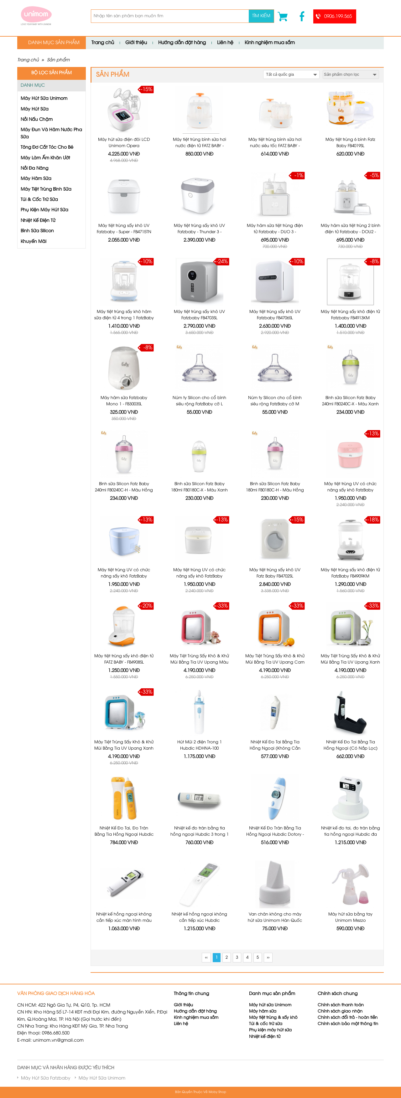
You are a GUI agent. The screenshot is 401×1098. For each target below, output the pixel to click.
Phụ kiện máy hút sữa (270, 1030)
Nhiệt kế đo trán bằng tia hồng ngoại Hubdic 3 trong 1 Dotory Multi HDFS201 (199, 834)
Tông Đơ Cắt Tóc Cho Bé (47, 148)
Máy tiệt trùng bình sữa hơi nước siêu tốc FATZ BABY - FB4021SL (275, 146)
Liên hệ (225, 43)
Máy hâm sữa (262, 1011)
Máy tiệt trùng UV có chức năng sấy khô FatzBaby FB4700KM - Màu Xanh (124, 576)
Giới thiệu (136, 43)
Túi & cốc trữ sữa (265, 1024)
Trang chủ (102, 43)
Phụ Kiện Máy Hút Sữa (44, 210)
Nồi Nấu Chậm (37, 120)
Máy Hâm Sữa (36, 179)
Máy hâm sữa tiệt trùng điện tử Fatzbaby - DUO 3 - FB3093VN (275, 232)
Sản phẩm (58, 60)
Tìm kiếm (261, 16)
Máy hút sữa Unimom (270, 1005)
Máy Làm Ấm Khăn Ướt (45, 158)
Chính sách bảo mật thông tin (348, 1024)
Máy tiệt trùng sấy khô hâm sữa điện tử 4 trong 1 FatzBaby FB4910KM (124, 318)
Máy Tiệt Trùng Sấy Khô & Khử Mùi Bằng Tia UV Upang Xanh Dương (124, 748)
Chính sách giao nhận (340, 1011)
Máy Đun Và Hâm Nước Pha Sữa (51, 133)
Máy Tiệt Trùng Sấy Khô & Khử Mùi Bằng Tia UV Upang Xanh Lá (350, 662)
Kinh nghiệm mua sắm (270, 43)
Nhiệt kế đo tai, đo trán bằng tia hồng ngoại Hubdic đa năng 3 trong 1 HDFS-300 (350, 834)
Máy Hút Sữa (35, 109)
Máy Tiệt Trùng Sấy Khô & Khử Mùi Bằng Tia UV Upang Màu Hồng (199, 662)
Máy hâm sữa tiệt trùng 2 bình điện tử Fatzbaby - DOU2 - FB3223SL (350, 232)
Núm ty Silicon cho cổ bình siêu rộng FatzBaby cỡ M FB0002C (275, 404)
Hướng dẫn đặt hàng (182, 43)
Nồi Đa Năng (34, 169)
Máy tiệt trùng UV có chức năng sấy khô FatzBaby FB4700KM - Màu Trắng (199, 576)
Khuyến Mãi (33, 242)
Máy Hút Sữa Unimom (44, 99)
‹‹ (206, 957)
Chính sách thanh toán (341, 1005)
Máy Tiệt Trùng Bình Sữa (46, 189)
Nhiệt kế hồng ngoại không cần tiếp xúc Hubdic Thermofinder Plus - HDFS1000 (199, 920)
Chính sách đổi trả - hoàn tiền (348, 1017)
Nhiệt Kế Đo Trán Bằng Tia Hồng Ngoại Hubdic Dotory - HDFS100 (275, 834)
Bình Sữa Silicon (37, 231)
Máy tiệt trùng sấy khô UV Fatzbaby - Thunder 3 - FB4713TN (199, 232)
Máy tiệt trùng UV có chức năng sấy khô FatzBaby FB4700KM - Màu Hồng (350, 490)
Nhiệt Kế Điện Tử (38, 221)
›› (268, 957)
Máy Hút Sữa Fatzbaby (45, 1078)
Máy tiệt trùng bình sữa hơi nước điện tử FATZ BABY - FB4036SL (199, 146)
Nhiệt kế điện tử (265, 1037)
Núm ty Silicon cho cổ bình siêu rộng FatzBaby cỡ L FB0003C (199, 404)
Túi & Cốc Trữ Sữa (39, 200)
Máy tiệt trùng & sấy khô (273, 1017)
